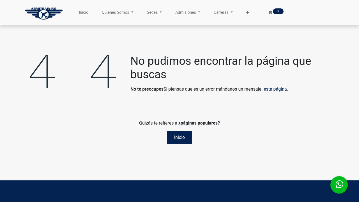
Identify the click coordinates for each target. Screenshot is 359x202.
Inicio (179, 137)
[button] (248, 12)
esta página (275, 89)
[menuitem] (83, 12)
